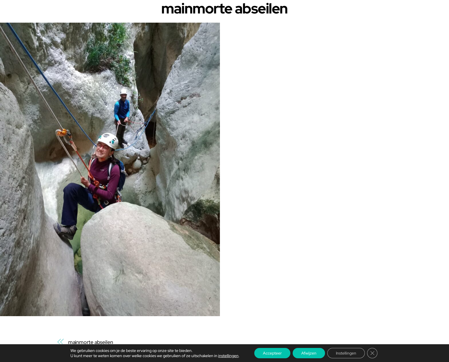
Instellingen (346, 353)
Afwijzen (308, 353)
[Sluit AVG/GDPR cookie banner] (372, 353)
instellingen (228, 355)
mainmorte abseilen (90, 342)
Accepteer (272, 353)
